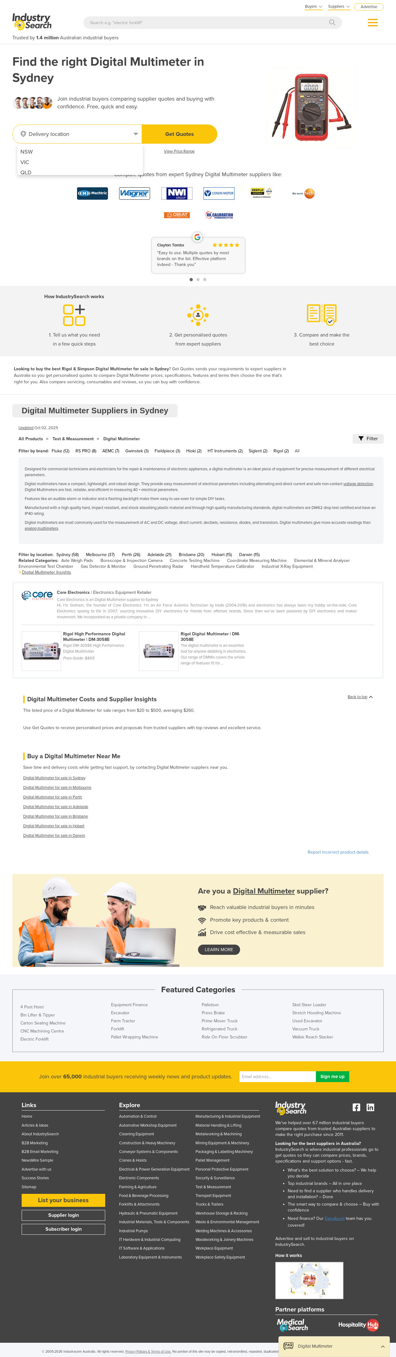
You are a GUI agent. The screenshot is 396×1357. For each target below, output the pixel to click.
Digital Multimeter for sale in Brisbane (55, 816)
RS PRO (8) (85, 451)
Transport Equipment (213, 1195)
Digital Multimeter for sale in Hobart (53, 826)
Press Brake (213, 1013)
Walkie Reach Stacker (312, 1037)
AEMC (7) (110, 451)
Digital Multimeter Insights (46, 572)
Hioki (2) (193, 451)
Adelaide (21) (159, 554)
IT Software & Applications (142, 1248)
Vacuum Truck (305, 1029)
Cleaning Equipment (136, 1134)
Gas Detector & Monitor (103, 566)
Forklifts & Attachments (139, 1204)
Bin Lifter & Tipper (37, 1015)
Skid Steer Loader (309, 1004)
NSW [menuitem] (26, 151)
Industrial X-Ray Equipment (287, 566)
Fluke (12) (60, 451)
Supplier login (63, 1215)
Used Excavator (307, 1021)
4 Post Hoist (32, 1007)
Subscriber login (63, 1229)
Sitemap (29, 1187)
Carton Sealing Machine (43, 1023)
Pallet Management (213, 1160)
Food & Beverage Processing (143, 1195)
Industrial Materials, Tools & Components (154, 1222)
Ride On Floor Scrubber (225, 1037)
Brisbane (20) (191, 554)
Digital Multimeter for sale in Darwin (54, 835)
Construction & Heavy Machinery (147, 1143)
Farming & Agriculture (138, 1187)
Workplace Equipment (214, 1248)
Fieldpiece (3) (167, 451)
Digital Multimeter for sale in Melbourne (57, 787)
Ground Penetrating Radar (158, 566)
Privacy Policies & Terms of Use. (148, 1352)
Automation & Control (138, 1116)
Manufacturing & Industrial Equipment (228, 1116)
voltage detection (358, 483)
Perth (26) (131, 554)
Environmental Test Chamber (46, 566)
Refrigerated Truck (219, 1029)
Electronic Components (139, 1178)
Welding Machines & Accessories (224, 1231)
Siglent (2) (258, 451)
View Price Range (179, 151)
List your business (63, 1200)
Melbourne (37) (100, 554)
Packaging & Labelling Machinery (224, 1151)
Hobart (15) (222, 554)
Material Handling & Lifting (218, 1125)
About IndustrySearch (40, 1134)
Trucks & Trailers (209, 1204)
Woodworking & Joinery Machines (224, 1239)
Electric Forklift (34, 1039)
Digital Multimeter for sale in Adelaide (55, 806)
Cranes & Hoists (133, 1160)
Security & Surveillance (215, 1178)
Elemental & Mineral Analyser (322, 560)
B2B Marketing (35, 1143)
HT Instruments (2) (225, 451)
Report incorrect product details (338, 852)
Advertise (369, 6)
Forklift (117, 1029)
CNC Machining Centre (42, 1031)
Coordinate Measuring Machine (257, 560)
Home (27, 1116)
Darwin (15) (249, 554)
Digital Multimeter (121, 438)
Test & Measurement (73, 438)
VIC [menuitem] (24, 162)
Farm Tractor (123, 1021)
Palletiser (210, 1004)
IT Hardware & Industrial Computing (149, 1239)
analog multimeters (41, 528)
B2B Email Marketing (40, 1151)
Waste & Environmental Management (227, 1222)
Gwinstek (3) (136, 451)
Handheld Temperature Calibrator (222, 566)
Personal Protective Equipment (222, 1169)
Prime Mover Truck (220, 1021)
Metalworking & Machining (219, 1134)
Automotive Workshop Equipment (148, 1125)
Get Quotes (179, 134)
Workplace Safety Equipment (220, 1257)
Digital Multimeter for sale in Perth (52, 797)
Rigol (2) (281, 451)
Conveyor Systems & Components (148, 1151)
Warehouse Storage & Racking (222, 1213)
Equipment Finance (129, 1004)
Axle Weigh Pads (77, 560)
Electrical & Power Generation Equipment (154, 1169)
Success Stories (35, 1178)
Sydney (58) (67, 554)
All (297, 451)
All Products (31, 438)
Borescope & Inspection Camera (131, 560)
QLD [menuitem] (26, 172)
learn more (219, 949)
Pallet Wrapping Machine (134, 1037)
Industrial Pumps (133, 1231)
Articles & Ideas (35, 1125)
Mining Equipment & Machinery (222, 1143)
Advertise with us (36, 1169)
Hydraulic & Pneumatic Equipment (148, 1213)
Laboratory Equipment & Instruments (150, 1257)
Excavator (120, 1013)
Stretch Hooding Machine (316, 1013)
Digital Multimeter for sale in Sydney (54, 778)
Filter (368, 439)
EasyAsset (335, 1218)
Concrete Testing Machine (195, 560)
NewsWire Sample (37, 1160)
